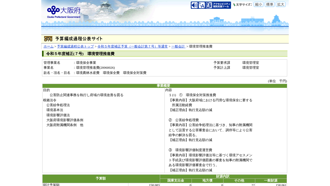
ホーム (49, 46)
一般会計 (178, 46)
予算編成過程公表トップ (75, 46)
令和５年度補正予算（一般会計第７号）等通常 (132, 46)
